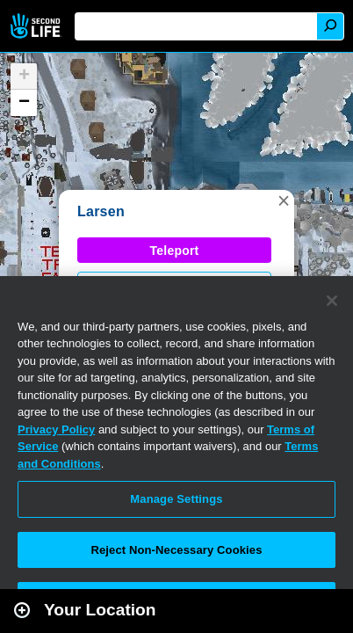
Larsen (101, 211)
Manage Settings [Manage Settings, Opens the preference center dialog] (176, 499)
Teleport (174, 251)
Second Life (37, 26)
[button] (283, 200)
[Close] (332, 300)
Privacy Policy (56, 429)
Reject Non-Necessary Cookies (176, 550)
